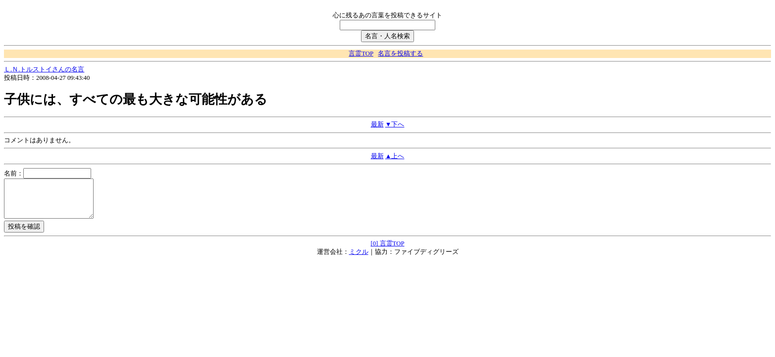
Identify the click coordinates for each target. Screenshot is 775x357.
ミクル (358, 259)
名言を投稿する (400, 53)
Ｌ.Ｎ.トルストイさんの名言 (44, 69)
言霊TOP (361, 53)
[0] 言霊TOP (387, 250)
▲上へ (395, 156)
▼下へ (395, 124)
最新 (377, 124)
